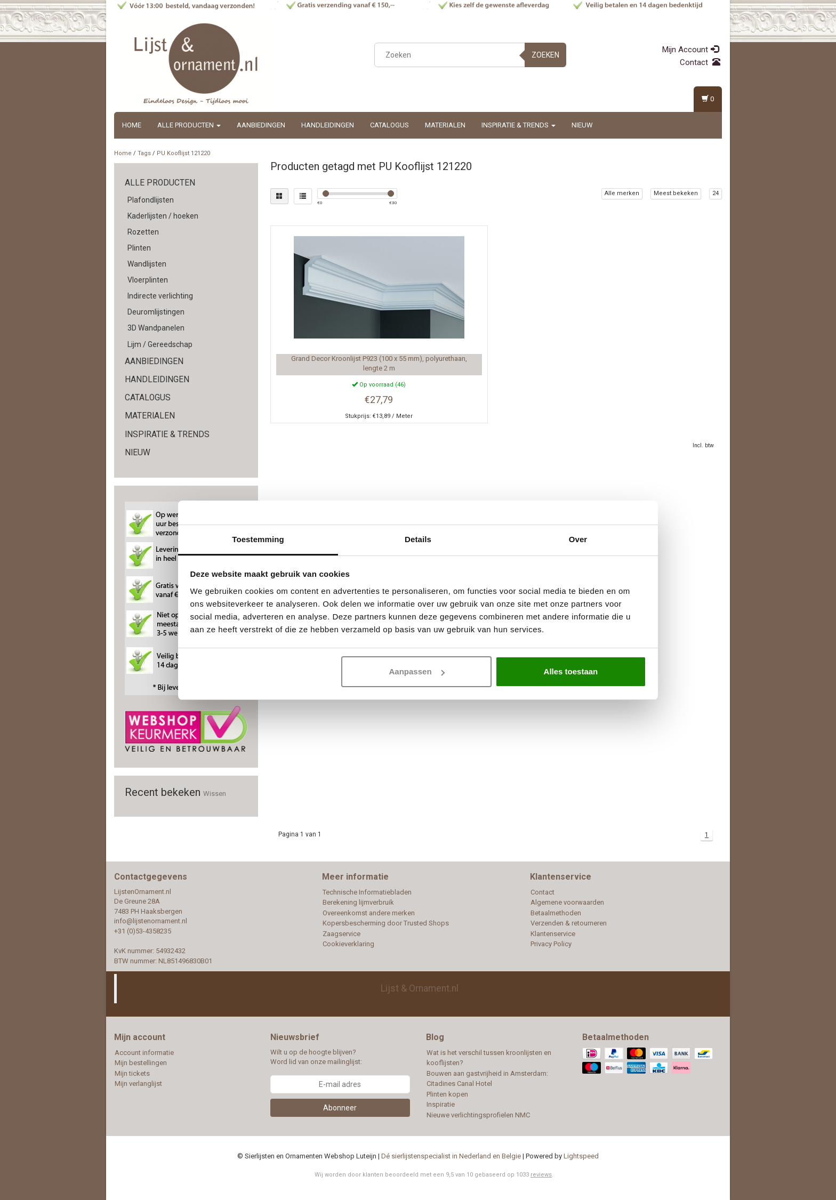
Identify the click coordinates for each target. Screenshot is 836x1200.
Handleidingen (327, 125)
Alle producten (189, 125)
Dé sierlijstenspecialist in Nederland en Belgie (451, 1156)
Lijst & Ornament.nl (420, 988)
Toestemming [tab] (258, 539)
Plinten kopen (447, 1094)
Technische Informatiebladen (367, 892)
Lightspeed (581, 1156)
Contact (700, 62)
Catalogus (389, 125)
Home (131, 125)
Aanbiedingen (261, 125)
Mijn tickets (132, 1073)
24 (715, 193)
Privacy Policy (551, 944)
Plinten (139, 248)
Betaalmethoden (555, 913)
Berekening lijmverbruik (358, 902)
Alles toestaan (571, 671)
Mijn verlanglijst (138, 1084)
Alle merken (622, 193)
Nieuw (582, 125)
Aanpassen (417, 671)
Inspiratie (441, 1104)
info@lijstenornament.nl (150, 921)
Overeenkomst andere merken (369, 913)
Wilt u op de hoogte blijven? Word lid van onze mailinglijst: (316, 1057)
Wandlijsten (146, 264)
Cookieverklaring (348, 944)
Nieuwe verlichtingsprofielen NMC (478, 1115)
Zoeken (545, 55)
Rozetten (143, 232)
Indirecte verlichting (160, 296)
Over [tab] (578, 539)
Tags (144, 153)
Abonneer (340, 1108)
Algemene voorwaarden (567, 902)
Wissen (214, 794)
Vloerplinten (147, 280)
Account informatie (144, 1053)
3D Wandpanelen (155, 328)
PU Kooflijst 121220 (183, 153)
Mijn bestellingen (141, 1063)
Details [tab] (418, 539)
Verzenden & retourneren (568, 923)
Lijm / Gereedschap (159, 344)
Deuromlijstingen (155, 312)
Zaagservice (341, 934)
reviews (541, 1174)
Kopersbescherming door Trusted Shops (386, 923)
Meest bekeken (676, 193)
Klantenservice (552, 934)
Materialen (445, 125)
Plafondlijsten (150, 200)
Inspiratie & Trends (518, 125)
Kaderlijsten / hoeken (162, 216)
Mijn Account (690, 49)
